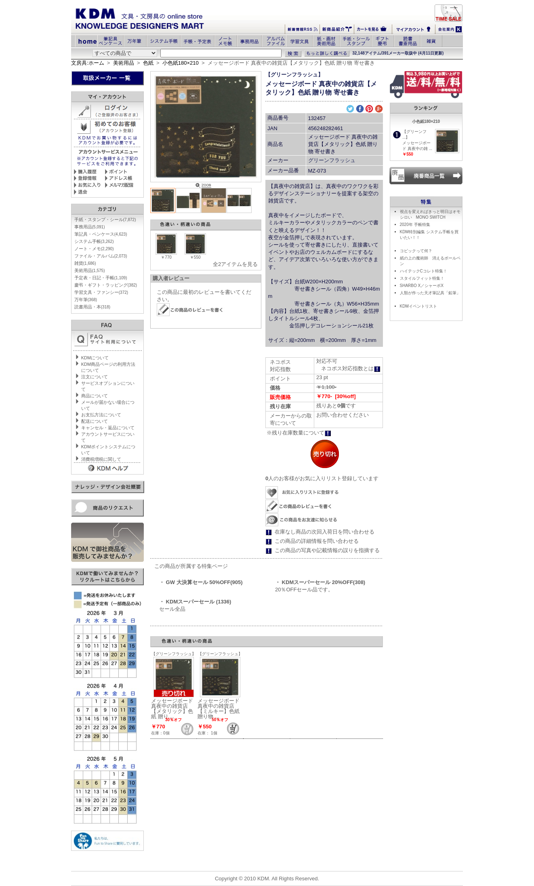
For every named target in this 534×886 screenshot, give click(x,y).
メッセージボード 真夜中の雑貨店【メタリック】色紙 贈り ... (172, 708)
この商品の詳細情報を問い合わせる (317, 541)
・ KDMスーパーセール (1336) (195, 602)
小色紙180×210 (180, 63)
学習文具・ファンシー (101, 292)
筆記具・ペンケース (100, 234)
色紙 (148, 63)
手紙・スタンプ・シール (105, 219)
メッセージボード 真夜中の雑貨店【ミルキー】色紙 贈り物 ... (219, 708)
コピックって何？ (416, 251)
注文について (94, 376)
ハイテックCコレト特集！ (423, 271)
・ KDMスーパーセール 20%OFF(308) (320, 582)
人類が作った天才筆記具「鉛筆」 (430, 293)
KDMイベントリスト (418, 306)
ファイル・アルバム (100, 255)
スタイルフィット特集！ (422, 278)
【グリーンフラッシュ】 (294, 75)
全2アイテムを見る (235, 264)
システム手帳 (94, 241)
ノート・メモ (94, 248)
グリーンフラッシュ (331, 160)
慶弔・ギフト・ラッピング (105, 285)
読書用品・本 (92, 306)
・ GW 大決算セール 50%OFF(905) (201, 582)
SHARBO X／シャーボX (422, 285)
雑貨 (85, 263)
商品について (94, 395)
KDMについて (95, 357)
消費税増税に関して (101, 459)
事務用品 (89, 226)
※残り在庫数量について (299, 433)
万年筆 (85, 299)
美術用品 (123, 63)
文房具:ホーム (87, 63)
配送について (94, 421)
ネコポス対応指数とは (351, 368)
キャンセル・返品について (108, 427)
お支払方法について (101, 414)
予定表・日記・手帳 (100, 277)
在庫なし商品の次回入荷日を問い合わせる (324, 532)
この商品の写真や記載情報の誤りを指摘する (327, 550)
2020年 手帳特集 (415, 224)
